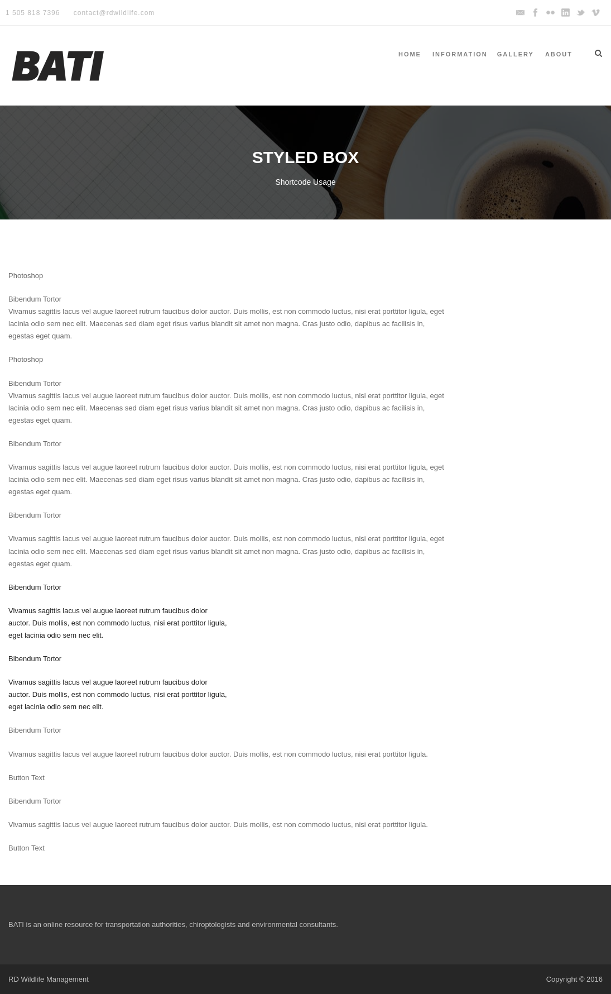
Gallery (515, 54)
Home (409, 54)
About (558, 54)
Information (460, 54)
